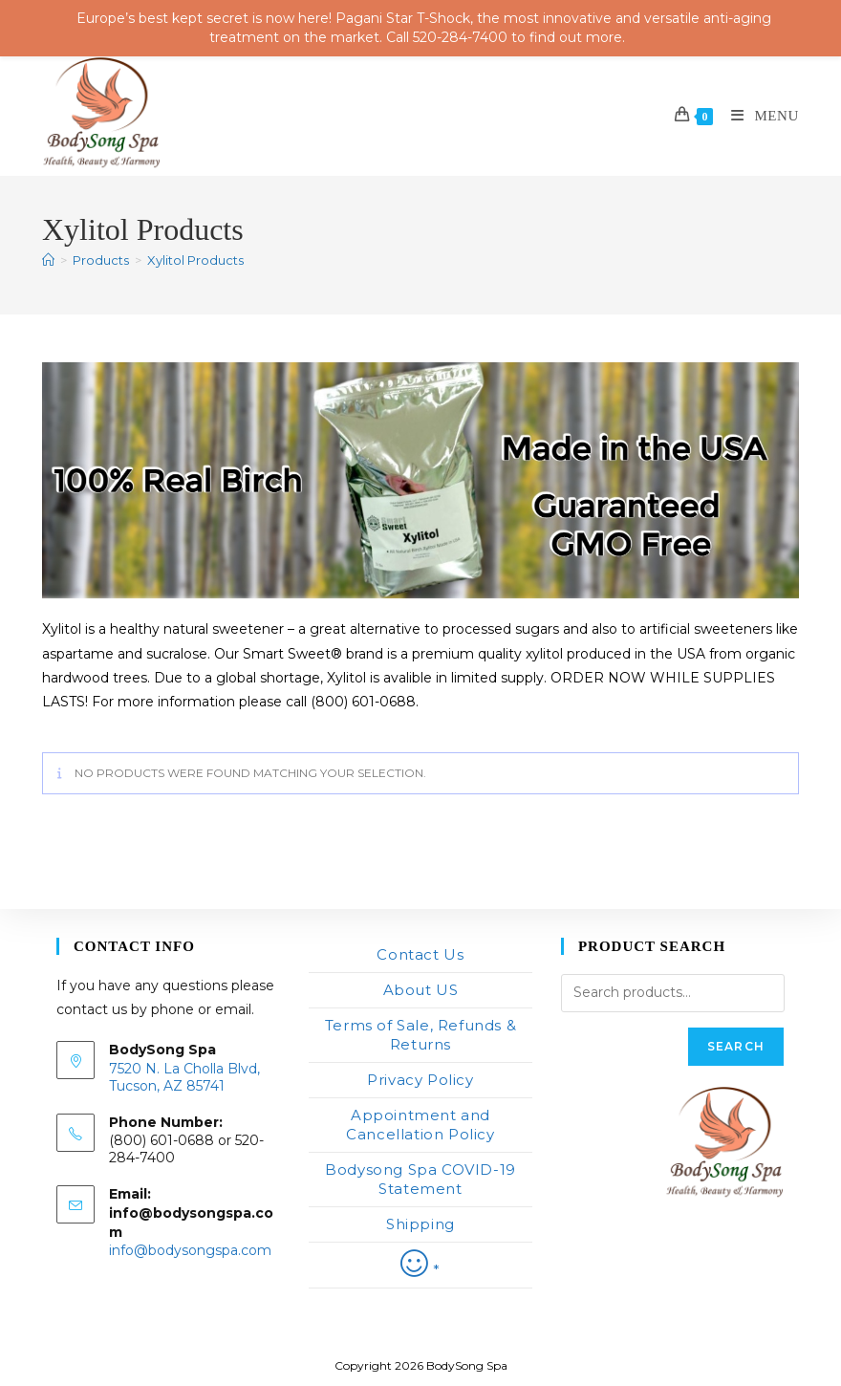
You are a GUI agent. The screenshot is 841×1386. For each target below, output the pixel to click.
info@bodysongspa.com (190, 1250)
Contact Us (420, 954)
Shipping (420, 1224)
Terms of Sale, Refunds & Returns (420, 1034)
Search (736, 1046)
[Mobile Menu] (758, 115)
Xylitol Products (195, 260)
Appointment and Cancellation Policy (420, 1124)
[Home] (48, 260)
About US (421, 990)
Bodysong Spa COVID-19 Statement (420, 1179)
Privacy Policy (420, 1080)
